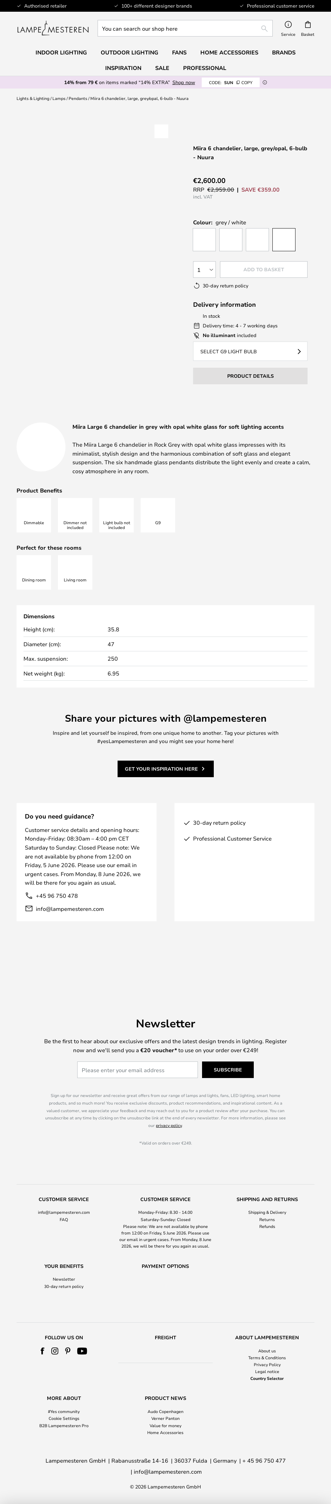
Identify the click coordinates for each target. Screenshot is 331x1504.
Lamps (59, 98)
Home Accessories (165, 1432)
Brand (108, 427)
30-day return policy (63, 1273)
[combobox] (185, 28)
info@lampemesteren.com (70, 934)
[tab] (67, 420)
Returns (267, 1206)
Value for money (165, 1425)
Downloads (46, 427)
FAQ (64, 1206)
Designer (244, 419)
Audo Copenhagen (165, 1411)
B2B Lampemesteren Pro (64, 1425)
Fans (179, 52)
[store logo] (53, 28)
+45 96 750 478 (57, 921)
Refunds (267, 1213)
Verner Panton (165, 1418)
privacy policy (169, 1112)
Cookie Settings (64, 1418)
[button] (55, 238)
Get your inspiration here (161, 794)
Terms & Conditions (267, 1357)
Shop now (183, 82)
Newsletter (64, 1266)
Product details (164, 419)
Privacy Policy (267, 1364)
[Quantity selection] (204, 269)
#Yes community (64, 1411)
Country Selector (267, 1378)
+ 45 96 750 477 (264, 1460)
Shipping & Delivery (267, 1199)
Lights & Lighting (33, 98)
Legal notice (267, 1371)
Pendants (78, 98)
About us (267, 1350)
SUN (230, 82)
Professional (204, 68)
